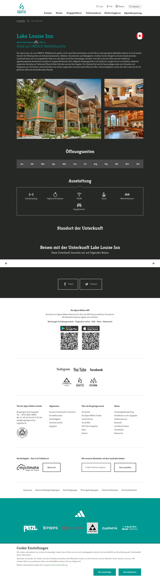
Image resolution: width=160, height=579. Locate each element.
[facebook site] (96, 371)
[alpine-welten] (67, 385)
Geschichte (86, 412)
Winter (59, 13)
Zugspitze (53, 426)
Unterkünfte (21, 21)
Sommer (48, 13)
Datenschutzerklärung (59, 565)
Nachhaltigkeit (54, 419)
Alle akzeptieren (129, 572)
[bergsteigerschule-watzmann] (93, 385)
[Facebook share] (68, 284)
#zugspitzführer (74, 13)
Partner (85, 433)
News (84, 429)
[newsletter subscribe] (125, 467)
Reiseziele (118, 422)
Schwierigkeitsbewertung (124, 412)
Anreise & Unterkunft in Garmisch (62, 412)
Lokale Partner (87, 419)
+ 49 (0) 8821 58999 (28, 414)
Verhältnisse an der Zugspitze (125, 415)
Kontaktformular (55, 415)
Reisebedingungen (70, 490)
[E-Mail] (96, 467)
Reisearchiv (118, 433)
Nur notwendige (104, 572)
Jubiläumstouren (120, 419)
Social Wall (86, 422)
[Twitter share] (91, 284)
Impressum (27, 490)
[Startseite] (22, 8)
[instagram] (63, 371)
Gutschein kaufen (56, 422)
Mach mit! (51, 467)
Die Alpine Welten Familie (91, 415)
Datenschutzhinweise (110, 490)
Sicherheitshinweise (129, 490)
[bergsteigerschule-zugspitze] (80, 385)
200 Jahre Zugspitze (90, 426)
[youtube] (80, 371)
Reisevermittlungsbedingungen (47, 490)
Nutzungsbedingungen (89, 490)
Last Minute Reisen (121, 426)
